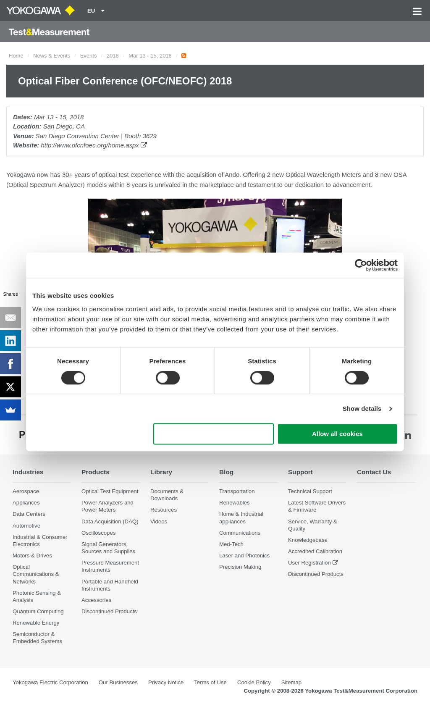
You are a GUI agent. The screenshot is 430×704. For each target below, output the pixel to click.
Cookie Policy (254, 682)
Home (16, 56)
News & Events (51, 56)
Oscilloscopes (98, 533)
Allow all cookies (337, 434)
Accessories (96, 600)
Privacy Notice (166, 682)
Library (161, 471)
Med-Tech (231, 544)
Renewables (234, 502)
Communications (239, 533)
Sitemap (291, 682)
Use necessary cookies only (214, 434)
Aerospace (26, 491)
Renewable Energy (36, 623)
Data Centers (29, 514)
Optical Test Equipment (109, 491)
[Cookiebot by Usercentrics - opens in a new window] (361, 265)
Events (88, 56)
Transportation (237, 491)
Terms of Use (210, 682)
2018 (113, 56)
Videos (158, 521)
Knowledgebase (308, 540)
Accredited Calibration (315, 551)
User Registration (309, 563)
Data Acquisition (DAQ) (110, 521)
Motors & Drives (32, 555)
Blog (226, 471)
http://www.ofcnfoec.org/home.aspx (94, 145)
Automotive (26, 526)
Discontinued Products (109, 611)
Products (95, 471)
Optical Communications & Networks (36, 574)
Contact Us (374, 471)
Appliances (26, 502)
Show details (362, 408)
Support (300, 471)
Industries (28, 471)
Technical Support (310, 491)
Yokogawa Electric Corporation (50, 682)
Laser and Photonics (244, 555)
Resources (163, 510)
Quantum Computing (38, 611)
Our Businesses (118, 682)
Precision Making (240, 567)
